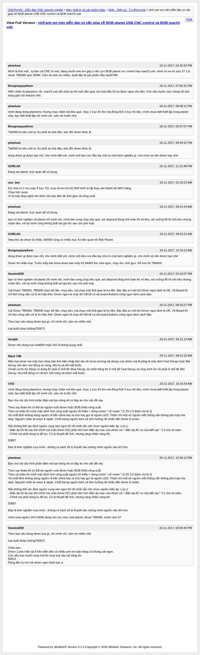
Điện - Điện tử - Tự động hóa (127, 9)
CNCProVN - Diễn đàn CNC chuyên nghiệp (35, 9)
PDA (189, 19)
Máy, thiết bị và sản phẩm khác (85, 9)
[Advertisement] (51, 47)
